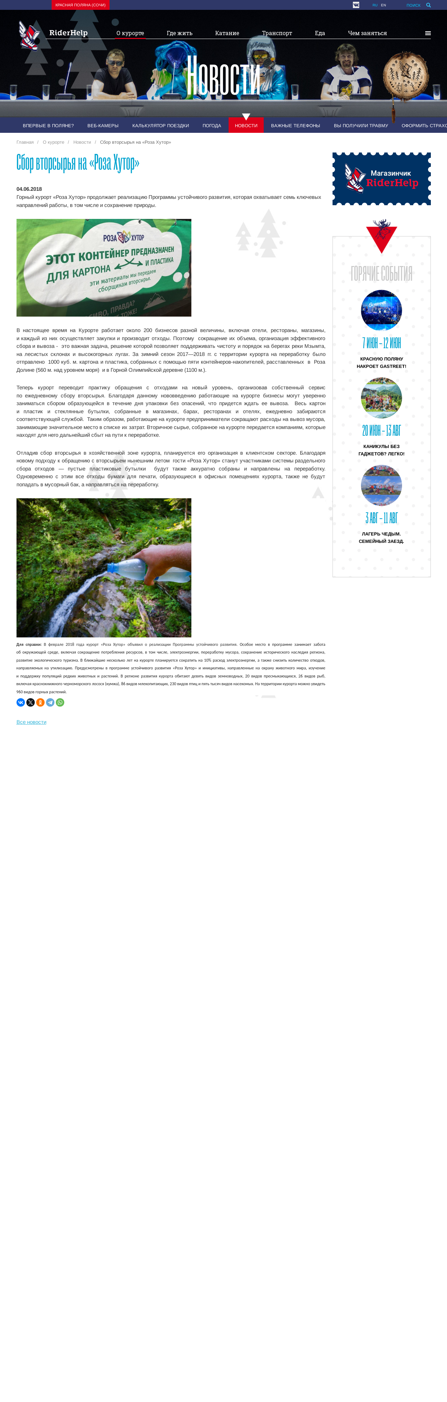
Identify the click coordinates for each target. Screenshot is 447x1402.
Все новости (31, 722)
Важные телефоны (295, 125)
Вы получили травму (361, 125)
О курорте (130, 33)
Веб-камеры (103, 125)
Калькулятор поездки (160, 125)
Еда (320, 33)
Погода (212, 125)
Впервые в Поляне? (48, 125)
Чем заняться (367, 33)
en (383, 5)
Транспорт (277, 33)
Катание (227, 33)
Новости (246, 125)
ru (375, 5)
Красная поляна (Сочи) (80, 5)
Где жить (179, 33)
